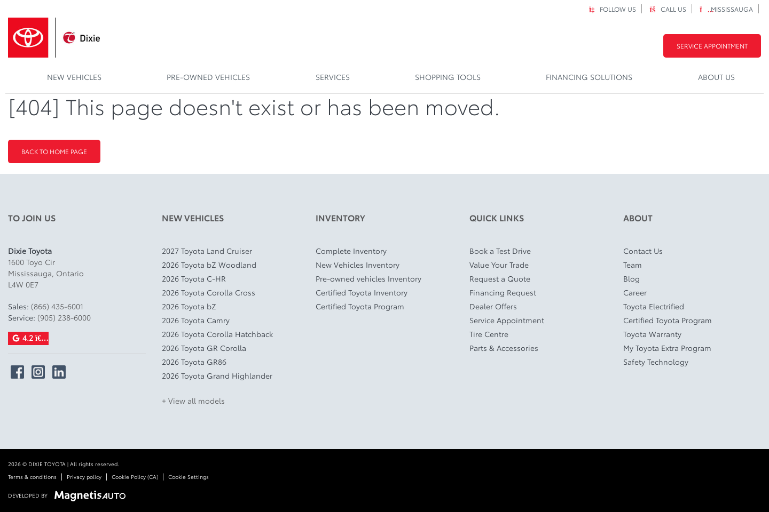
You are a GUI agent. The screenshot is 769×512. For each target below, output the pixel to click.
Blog (631, 278)
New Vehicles (74, 76)
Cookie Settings (188, 477)
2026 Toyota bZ (189, 306)
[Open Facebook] (17, 372)
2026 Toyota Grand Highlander (217, 375)
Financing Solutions (589, 76)
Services (333, 76)
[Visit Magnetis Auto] (92, 494)
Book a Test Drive (500, 250)
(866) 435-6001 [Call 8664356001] (57, 306)
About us (716, 76)
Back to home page (54, 151)
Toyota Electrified (653, 306)
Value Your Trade (499, 264)
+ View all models (193, 400)
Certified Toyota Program (360, 306)
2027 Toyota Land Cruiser (207, 250)
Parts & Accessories (503, 347)
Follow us (612, 8)
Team (632, 264)
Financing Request (502, 292)
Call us (667, 8)
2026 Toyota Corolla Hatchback (217, 334)
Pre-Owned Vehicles (208, 76)
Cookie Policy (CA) (135, 477)
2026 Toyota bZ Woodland (209, 264)
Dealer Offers (493, 306)
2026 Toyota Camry (196, 320)
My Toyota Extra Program (667, 347)
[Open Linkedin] (59, 372)
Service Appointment (712, 45)
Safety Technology (655, 361)
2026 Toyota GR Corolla (204, 347)
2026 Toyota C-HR (194, 278)
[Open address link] (46, 273)
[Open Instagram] (38, 372)
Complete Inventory (351, 250)
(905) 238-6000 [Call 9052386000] (64, 317)
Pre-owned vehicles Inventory (368, 278)
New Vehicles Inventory (357, 264)
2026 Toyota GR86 (194, 361)
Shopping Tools (448, 76)
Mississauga (726, 8)
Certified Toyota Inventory (361, 292)
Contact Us (643, 250)
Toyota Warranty (652, 334)
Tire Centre (488, 334)
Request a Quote (499, 278)
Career (635, 292)
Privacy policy (84, 477)
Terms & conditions (32, 477)
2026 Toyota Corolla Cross (208, 292)
